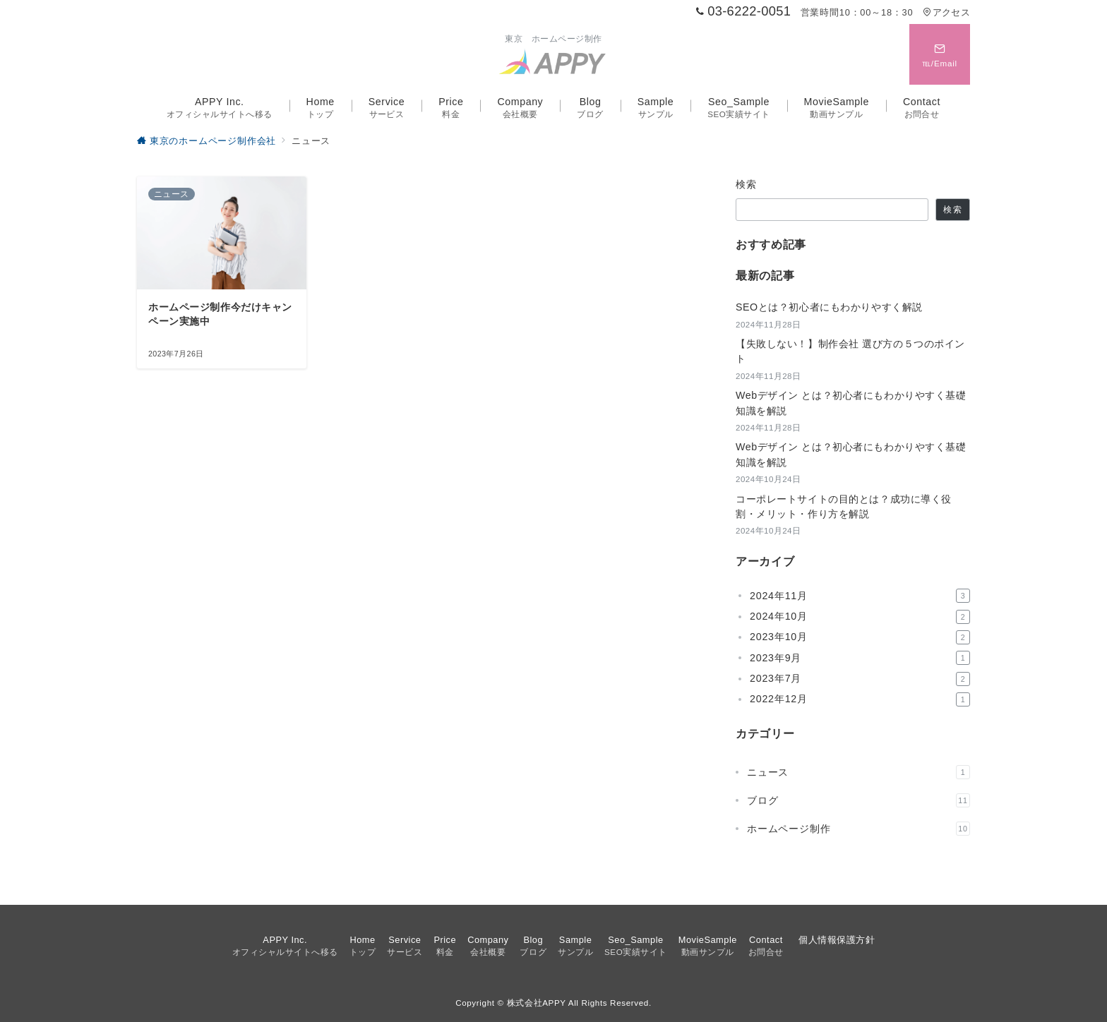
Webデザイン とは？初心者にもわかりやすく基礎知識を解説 (851, 403)
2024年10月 (860, 617)
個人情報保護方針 (836, 939)
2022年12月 (860, 699)
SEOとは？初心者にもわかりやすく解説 (829, 307)
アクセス (946, 12)
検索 (747, 184)
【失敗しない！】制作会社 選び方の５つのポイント (850, 351)
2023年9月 (860, 658)
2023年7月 (860, 679)
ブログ (858, 800)
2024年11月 (860, 596)
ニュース (858, 772)
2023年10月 (860, 637)
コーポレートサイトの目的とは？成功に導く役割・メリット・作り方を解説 (844, 506)
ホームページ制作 (858, 829)
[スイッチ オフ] (939, 54)
